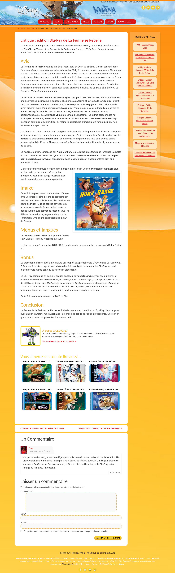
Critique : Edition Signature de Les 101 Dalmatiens (145, 95)
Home (20, 28)
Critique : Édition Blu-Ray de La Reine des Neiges (99, 428)
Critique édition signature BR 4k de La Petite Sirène (144, 70)
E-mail (24, 523)
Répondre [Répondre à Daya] (115, 472)
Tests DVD (30, 28)
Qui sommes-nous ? (108, 2)
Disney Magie (79, 553)
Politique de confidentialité (101, 553)
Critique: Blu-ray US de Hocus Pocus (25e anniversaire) (145, 133)
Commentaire (27, 492)
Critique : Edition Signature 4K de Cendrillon (145, 108)
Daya (31, 448)
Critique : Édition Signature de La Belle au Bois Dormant (145, 83)
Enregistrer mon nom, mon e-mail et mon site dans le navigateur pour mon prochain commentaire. (66, 531)
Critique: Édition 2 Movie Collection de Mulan (144, 121)
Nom (23, 514)
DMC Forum (65, 553)
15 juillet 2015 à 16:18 (39, 451)
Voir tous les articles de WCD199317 (59, 341)
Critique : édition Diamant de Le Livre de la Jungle (43, 428)
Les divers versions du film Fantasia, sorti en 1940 (144, 58)
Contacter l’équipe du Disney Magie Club (139, 2)
